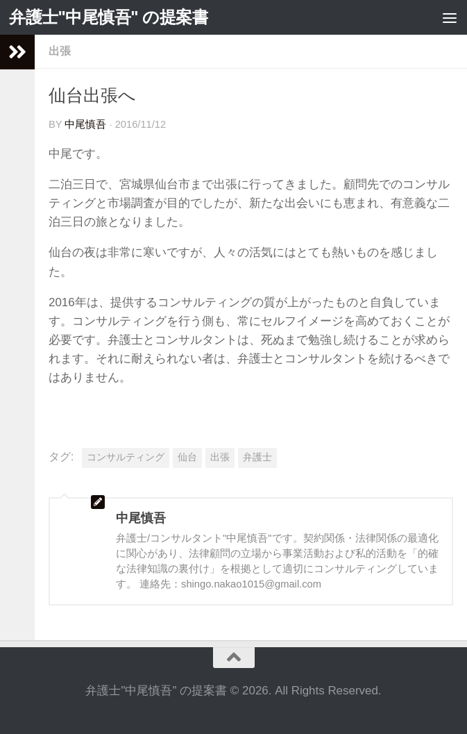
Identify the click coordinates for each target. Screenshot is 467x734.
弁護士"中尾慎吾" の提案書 (108, 17)
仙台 (187, 457)
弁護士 (257, 457)
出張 (60, 51)
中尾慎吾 (85, 124)
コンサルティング (125, 457)
